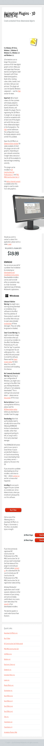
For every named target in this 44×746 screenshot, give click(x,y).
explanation (7, 324)
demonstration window (11, 144)
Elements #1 (7, 670)
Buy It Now (7, 638)
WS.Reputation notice (10, 409)
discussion (7, 398)
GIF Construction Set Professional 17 (9, 172)
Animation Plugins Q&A (10, 732)
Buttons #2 (7, 659)
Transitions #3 (8, 727)
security (6, 604)
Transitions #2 (8, 722)
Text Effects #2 (8, 696)
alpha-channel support (13, 182)
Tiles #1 (6, 717)
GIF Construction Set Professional (13, 643)
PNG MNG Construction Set (11, 649)
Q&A (19, 91)
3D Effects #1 (8, 654)
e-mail (9, 244)
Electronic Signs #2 (9, 664)
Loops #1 (6, 680)
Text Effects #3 (8, 701)
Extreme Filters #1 (9, 675)
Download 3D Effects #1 (11, 633)
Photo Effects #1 (9, 685)
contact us (16, 476)
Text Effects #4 (8, 706)
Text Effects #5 (8, 711)
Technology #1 (8, 690)
